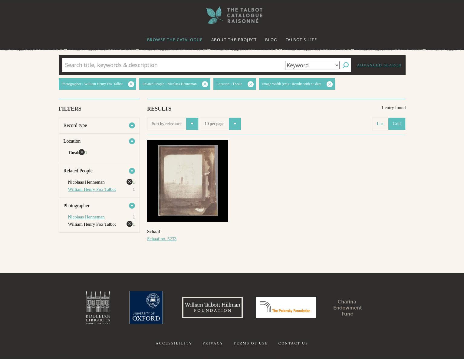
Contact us (293, 343)
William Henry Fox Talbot (92, 189)
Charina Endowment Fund (348, 307)
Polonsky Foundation (286, 307)
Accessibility (174, 343)
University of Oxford (146, 307)
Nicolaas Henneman (86, 216)
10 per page (223, 124)
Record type (75, 125)
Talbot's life (301, 39)
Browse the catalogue (175, 39)
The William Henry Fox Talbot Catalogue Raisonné (232, 15)
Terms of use (251, 343)
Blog (271, 39)
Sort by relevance (175, 124)
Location (72, 141)
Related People (78, 170)
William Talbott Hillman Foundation (212, 307)
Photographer (77, 205)
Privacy (212, 343)
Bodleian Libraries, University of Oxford (98, 307)
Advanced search (379, 65)
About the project (234, 39)
